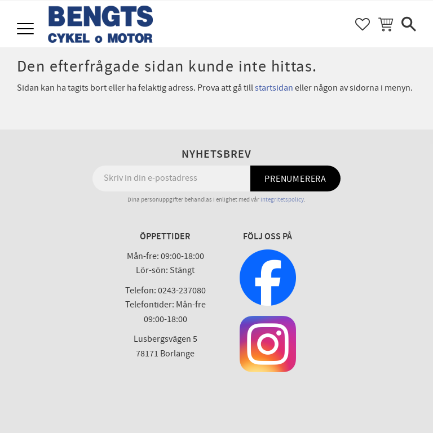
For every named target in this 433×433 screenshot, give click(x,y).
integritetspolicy (282, 199)
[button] (27, 29)
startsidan (274, 87)
